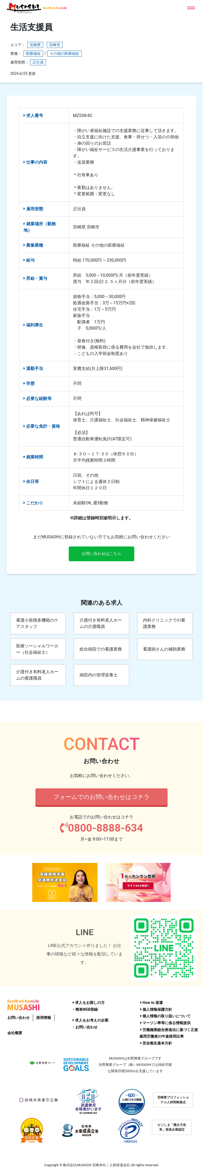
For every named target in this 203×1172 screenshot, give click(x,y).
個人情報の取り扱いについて (165, 1016)
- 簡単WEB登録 (85, 1009)
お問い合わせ (18, 1017)
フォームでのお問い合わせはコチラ (101, 797)
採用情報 (43, 1017)
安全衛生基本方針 (156, 1043)
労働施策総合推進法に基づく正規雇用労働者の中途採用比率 (168, 1033)
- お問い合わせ (85, 1027)
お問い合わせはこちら (101, 553)
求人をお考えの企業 (90, 1020)
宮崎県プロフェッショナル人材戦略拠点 (173, 1100)
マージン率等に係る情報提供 (165, 1023)
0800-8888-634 (101, 829)
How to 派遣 (151, 1002)
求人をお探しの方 (89, 1002)
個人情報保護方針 (156, 1009)
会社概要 (14, 1033)
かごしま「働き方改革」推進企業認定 (172, 1127)
